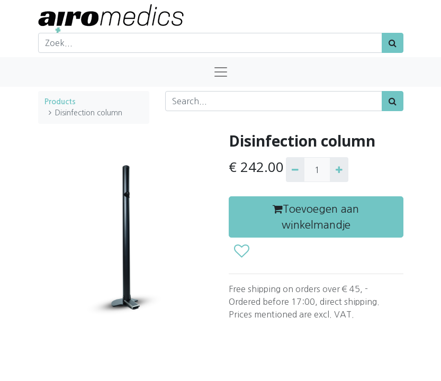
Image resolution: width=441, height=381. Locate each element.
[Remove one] (295, 169)
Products (60, 101)
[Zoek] (392, 43)
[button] (241, 251)
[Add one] (339, 169)
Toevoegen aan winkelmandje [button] (316, 217)
